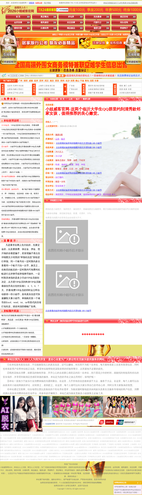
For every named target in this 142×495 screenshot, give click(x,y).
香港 (121, 86)
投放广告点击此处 (71, 464)
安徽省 (46, 89)
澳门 (125, 86)
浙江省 (52, 86)
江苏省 (46, 86)
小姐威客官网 (50, 424)
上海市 (41, 86)
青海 (97, 93)
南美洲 (133, 93)
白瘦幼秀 (45, 28)
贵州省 (101, 86)
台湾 (129, 86)
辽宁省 (15, 93)
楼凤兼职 (45, 22)
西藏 (90, 93)
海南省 (71, 93)
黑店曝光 (45, 17)
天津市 (15, 86)
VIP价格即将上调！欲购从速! (125, 487)
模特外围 (18, 28)
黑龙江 (20, 89)
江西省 (52, 89)
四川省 (96, 86)
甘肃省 (101, 89)
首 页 (18, 17)
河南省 (52, 93)
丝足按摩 (71, 22)
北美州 (127, 93)
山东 (71, 99)
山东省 (20, 93)
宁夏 (93, 93)
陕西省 (96, 89)
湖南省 (41, 93)
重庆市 (90, 86)
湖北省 (46, 93)
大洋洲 (122, 93)
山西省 (9, 89)
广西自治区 (73, 89)
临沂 (78, 99)
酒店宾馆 (124, 17)
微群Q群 (97, 28)
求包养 (71, 17)
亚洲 (121, 89)
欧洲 (125, 89)
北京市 (9, 86)
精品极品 (71, 28)
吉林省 (9, 93)
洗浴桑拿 (98, 17)
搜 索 (61, 75)
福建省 (41, 89)
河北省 (20, 86)
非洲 (129, 89)
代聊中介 (98, 22)
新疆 (101, 93)
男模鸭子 (124, 28)
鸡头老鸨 (124, 22)
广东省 (71, 86)
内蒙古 (15, 89)
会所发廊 (18, 22)
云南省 (90, 89)
